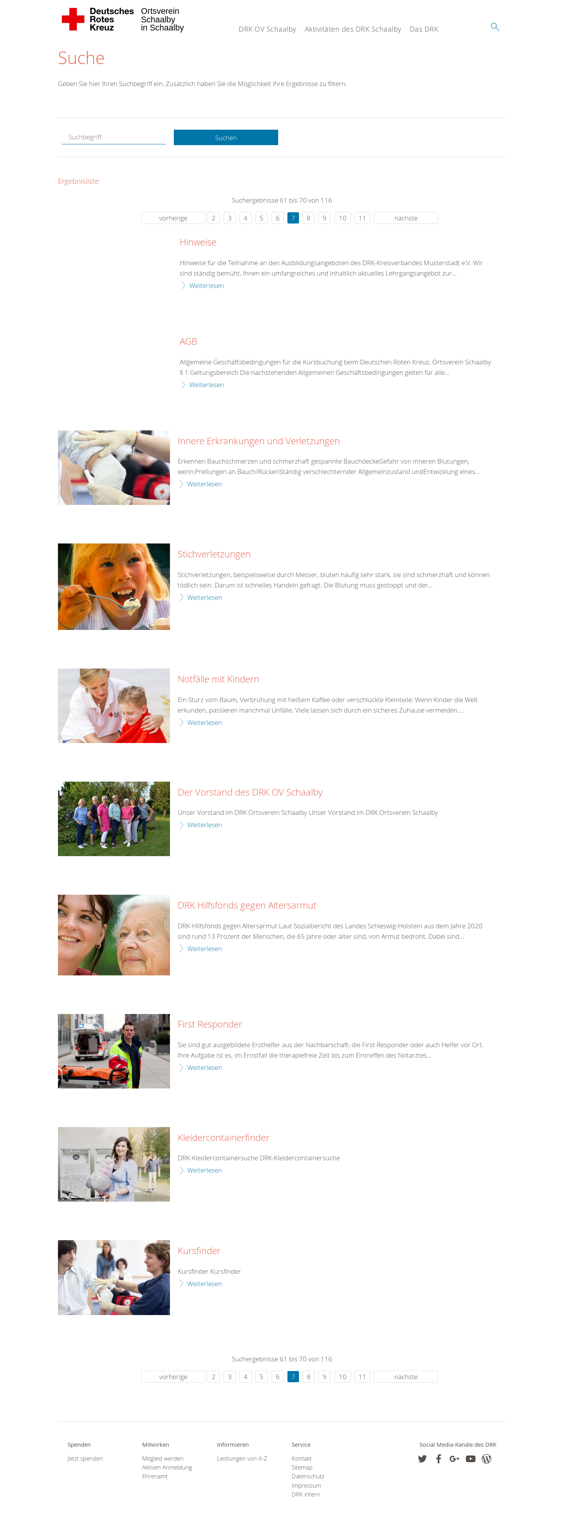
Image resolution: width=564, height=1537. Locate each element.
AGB (188, 342)
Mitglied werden (162, 1459)
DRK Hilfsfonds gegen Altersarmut (247, 906)
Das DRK (424, 29)
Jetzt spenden (85, 1459)
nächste (406, 218)
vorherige (173, 218)
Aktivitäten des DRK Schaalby (353, 29)
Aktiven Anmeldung (167, 1467)
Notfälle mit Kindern (218, 680)
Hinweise (198, 243)
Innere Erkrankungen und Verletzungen (259, 441)
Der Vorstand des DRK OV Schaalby (250, 792)
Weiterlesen (206, 285)
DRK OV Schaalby (267, 29)
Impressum (306, 1485)
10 (343, 218)
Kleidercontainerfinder (223, 1138)
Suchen (226, 137)
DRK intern (306, 1494)
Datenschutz (308, 1476)
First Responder (210, 1025)
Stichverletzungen (214, 554)
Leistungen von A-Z (242, 1459)
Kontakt (302, 1459)
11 (362, 218)
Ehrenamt (155, 1476)
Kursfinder (199, 1251)
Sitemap (302, 1467)
